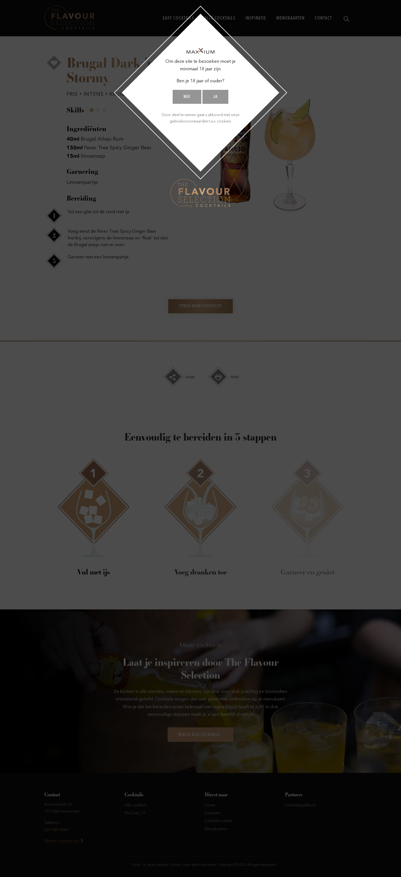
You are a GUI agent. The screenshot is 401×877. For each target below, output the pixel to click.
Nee (187, 97)
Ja (215, 97)
